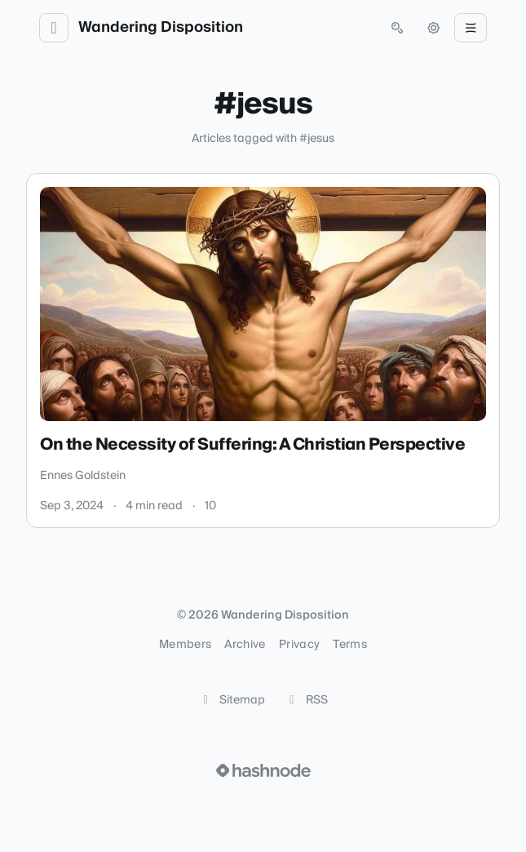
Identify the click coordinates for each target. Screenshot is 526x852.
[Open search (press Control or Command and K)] (397, 27)
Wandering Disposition (160, 27)
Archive (244, 645)
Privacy (299, 645)
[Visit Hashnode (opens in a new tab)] (263, 770)
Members (185, 645)
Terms (350, 645)
